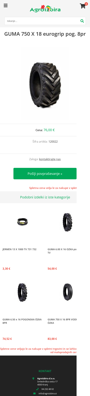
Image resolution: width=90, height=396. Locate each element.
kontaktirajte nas (50, 159)
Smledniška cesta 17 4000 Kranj (47, 383)
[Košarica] (82, 6)
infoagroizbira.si (48, 393)
